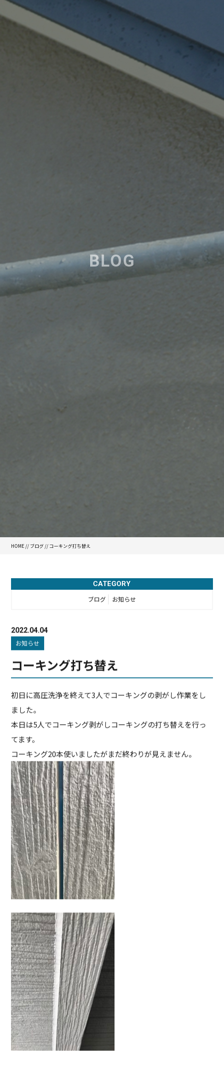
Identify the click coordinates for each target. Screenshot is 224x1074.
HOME (17, 545)
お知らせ (124, 600)
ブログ (37, 545)
